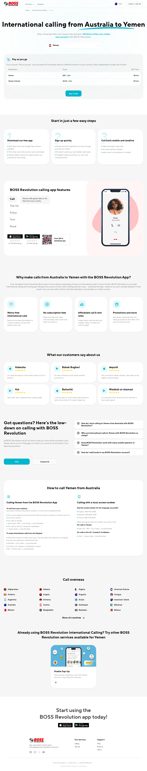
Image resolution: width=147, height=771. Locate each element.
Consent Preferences (85, 763)
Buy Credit (73, 94)
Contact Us (44, 462)
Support (40, 4)
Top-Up (77, 747)
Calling (77, 744)
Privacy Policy (72, 763)
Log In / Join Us (135, 4)
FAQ (17, 462)
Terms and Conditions (59, 763)
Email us (100, 747)
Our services (80, 739)
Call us (99, 750)
